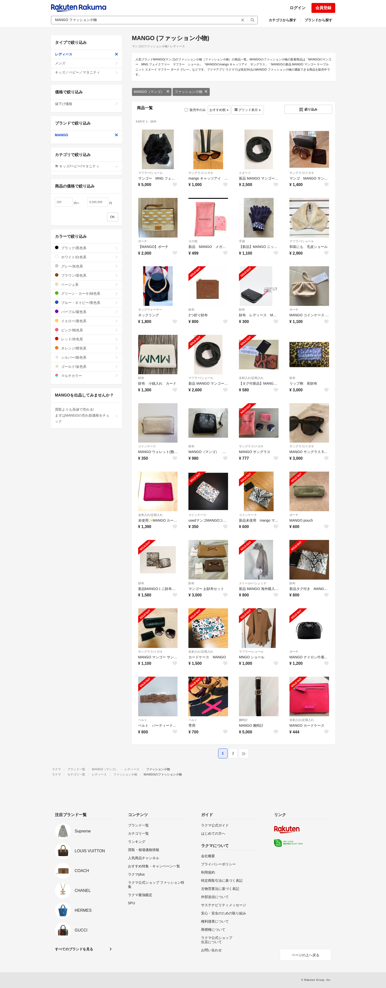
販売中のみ (195, 110)
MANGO (86, 135)
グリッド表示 (247, 110)
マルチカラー (86, 376)
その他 (192, 241)
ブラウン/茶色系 (86, 275)
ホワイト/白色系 (86, 257)
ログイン (298, 8)
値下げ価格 (86, 104)
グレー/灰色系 (86, 266)
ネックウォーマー (150, 309)
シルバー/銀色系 (86, 357)
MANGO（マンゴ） (152, 92)
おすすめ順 (219, 110)
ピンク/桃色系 (86, 330)
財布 (191, 309)
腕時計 (243, 720)
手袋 (242, 241)
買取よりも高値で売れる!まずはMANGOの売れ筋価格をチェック (86, 415)
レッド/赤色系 (86, 339)
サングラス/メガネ (200, 173)
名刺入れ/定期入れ (251, 378)
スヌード (245, 173)
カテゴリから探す (282, 20)
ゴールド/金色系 (86, 366)
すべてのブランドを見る (74, 949)
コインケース (147, 446)
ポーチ (142, 241)
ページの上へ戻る (305, 955)
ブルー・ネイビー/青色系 (86, 302)
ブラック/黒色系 (86, 248)
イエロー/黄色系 (86, 321)
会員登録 (323, 8)
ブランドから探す (318, 20)
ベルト (142, 720)
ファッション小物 (191, 92)
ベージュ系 (86, 284)
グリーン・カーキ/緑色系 (86, 293)
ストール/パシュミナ (252, 583)
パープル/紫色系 (86, 312)
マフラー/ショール (150, 173)
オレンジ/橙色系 (86, 348)
